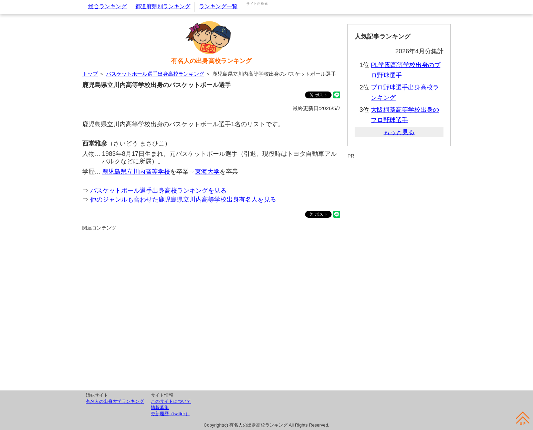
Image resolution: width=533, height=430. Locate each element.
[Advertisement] (211, 309)
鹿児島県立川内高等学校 (136, 171)
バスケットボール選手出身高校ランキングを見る (158, 190)
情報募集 (160, 407)
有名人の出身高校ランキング (211, 60)
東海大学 (207, 171)
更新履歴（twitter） (170, 413)
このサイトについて (171, 401)
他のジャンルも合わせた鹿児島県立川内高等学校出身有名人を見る (183, 199)
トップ (90, 74)
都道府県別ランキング (162, 6)
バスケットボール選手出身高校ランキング (155, 74)
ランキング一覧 (218, 6)
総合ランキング (107, 6)
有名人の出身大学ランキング (115, 401)
